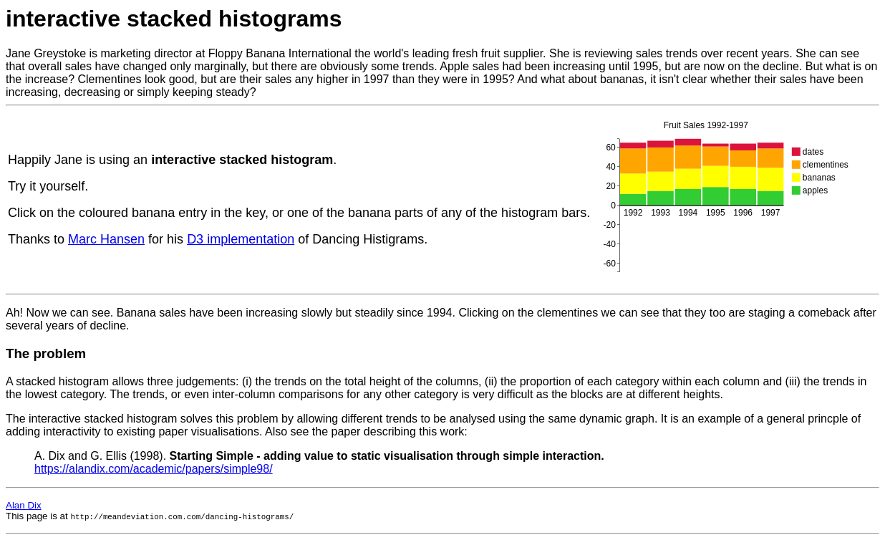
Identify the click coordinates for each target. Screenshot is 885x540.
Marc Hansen (106, 239)
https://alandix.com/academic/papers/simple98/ (153, 469)
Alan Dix (24, 505)
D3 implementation (240, 239)
